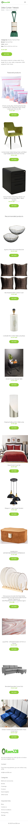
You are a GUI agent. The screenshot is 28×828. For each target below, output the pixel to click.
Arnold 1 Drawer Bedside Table (14, 379)
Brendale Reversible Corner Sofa (14, 686)
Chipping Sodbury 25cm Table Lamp (14, 422)
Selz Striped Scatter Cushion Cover (14, 292)
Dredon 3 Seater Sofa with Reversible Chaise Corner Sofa (14, 730)
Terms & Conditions (6, 809)
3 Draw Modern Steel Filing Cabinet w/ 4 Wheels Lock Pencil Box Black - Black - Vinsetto (14, 198)
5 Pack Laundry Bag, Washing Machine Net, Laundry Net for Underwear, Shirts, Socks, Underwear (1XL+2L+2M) (14, 107)
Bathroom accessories (7, 781)
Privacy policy (4, 812)
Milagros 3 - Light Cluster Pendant (14, 508)
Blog (2, 804)
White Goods (4, 794)
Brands (10, 40)
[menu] (25, 2)
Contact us (4, 807)
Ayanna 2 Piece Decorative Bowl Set (14, 249)
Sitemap (3, 815)
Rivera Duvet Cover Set (14, 465)
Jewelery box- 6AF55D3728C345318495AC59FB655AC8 (14, 552)
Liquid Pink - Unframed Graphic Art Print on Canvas (14, 642)
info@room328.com (6, 772)
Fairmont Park (15, 40)
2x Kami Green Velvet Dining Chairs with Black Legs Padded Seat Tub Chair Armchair (14, 152)
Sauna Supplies (5, 792)
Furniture (3, 789)
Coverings (3, 786)
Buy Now (6, 54)
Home (2, 10)
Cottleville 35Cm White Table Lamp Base (14, 336)
